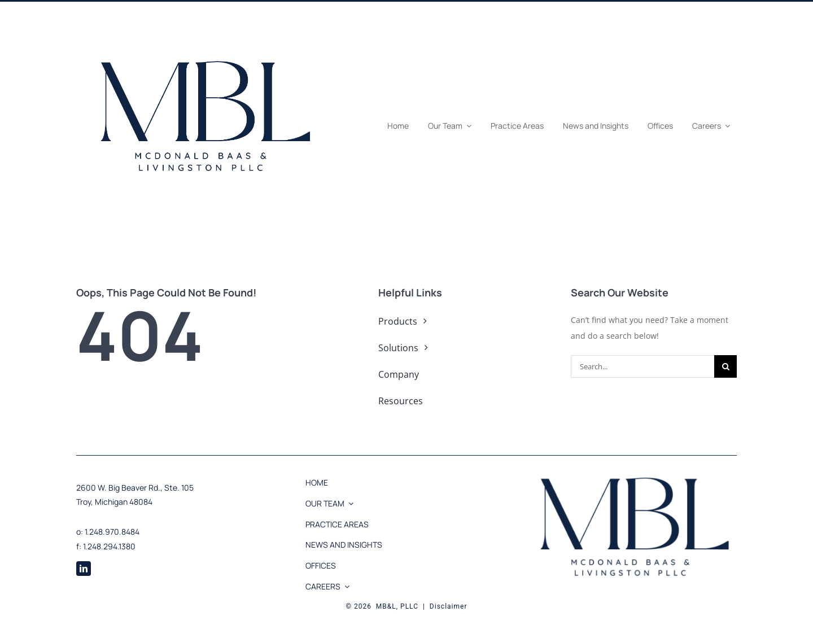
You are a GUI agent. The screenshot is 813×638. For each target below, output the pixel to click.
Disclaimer (448, 606)
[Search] (725, 366)
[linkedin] (83, 568)
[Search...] (642, 366)
